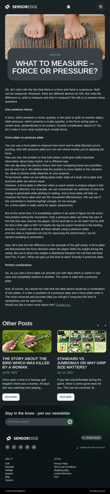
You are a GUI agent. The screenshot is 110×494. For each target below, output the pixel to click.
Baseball (9, 467)
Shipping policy (61, 470)
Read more (11, 397)
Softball (9, 470)
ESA (56, 476)
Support (9, 473)
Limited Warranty (62, 473)
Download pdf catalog (91, 448)
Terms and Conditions (65, 467)
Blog (7, 476)
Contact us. (63, 304)
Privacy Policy (61, 463)
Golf (7, 463)
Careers (9, 480)
